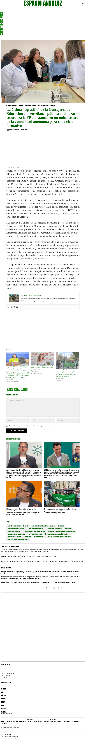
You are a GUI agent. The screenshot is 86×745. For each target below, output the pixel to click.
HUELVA (3, 702)
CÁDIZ (3, 692)
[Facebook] (18, 389)
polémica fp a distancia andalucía (18, 539)
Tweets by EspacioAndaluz (54, 588)
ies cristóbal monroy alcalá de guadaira (57, 534)
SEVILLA (40, 105)
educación (68, 529)
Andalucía (61, 526)
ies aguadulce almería (35, 534)
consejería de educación (36, 529)
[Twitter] (8, 389)
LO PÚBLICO (27, 105)
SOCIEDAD (52, 105)
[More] (1, 33)
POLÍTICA (34, 105)
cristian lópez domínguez (54, 529)
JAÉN (2, 705)
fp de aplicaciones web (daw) (16, 534)
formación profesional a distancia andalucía (61, 531)
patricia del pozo (39, 537)
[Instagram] (11, 389)
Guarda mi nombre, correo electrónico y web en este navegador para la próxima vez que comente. (36, 426)
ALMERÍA (8, 105)
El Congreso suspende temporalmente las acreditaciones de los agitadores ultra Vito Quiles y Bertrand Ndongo (38, 582)
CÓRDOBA (21, 105)
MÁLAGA (3, 709)
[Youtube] (22, 389)
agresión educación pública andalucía (43, 526)
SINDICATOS (46, 105)
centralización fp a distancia (16, 529)
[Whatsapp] (15, 389)
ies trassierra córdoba (14, 537)
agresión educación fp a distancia (18, 526)
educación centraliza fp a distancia (34, 531)
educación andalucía (14, 531)
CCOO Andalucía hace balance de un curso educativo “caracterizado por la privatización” (42, 368)
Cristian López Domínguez (17, 130)
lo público (28, 537)
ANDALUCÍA (14, 105)
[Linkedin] (25, 389)
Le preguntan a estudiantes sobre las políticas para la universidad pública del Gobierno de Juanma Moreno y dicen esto (60, 510)
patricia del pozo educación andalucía (59, 537)
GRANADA (3, 699)
